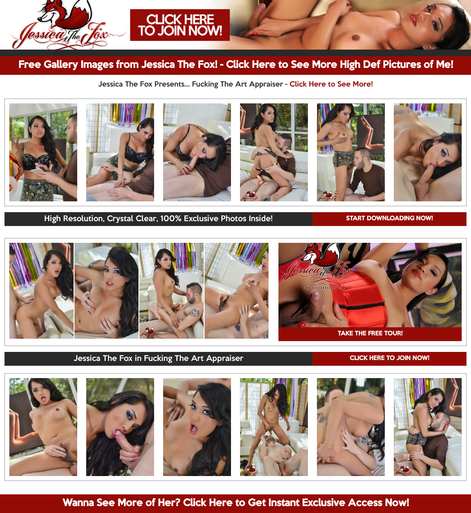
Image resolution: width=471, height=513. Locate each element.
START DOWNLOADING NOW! (389, 218)
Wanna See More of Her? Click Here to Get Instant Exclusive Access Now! (235, 503)
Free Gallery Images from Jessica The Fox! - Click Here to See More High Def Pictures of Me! (235, 65)
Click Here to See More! (331, 84)
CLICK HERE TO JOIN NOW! (389, 358)
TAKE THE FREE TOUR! (370, 334)
